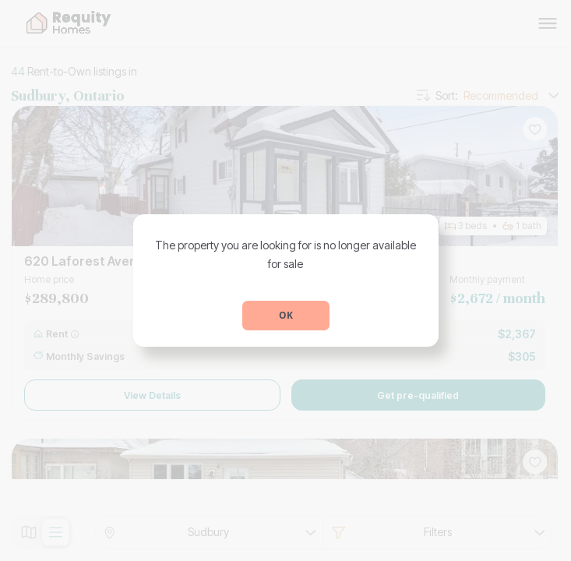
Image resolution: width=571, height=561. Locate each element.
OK (286, 315)
